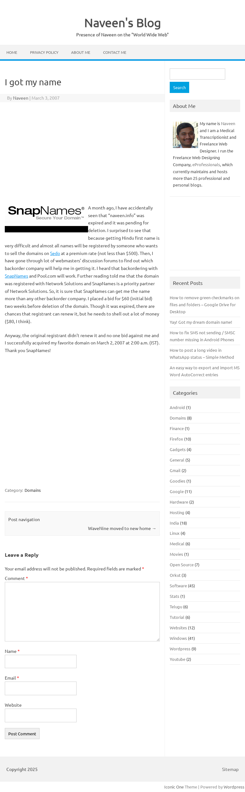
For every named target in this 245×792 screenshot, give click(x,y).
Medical (177, 543)
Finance (177, 428)
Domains (33, 490)
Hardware (179, 502)
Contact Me (114, 52)
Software (178, 585)
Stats (174, 596)
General (177, 460)
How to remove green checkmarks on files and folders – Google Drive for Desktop (204, 304)
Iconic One (174, 786)
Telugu (176, 606)
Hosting (177, 512)
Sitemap (230, 769)
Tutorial (177, 617)
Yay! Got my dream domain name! (201, 322)
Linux (175, 533)
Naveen (20, 98)
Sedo (55, 253)
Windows (178, 638)
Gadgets (178, 449)
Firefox (176, 439)
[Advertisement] (82, 153)
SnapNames (16, 276)
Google (177, 491)
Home (11, 52)
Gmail (175, 470)
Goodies (177, 481)
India (174, 523)
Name (12, 651)
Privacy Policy (44, 52)
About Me (80, 52)
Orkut (175, 575)
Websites (178, 627)
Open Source (182, 564)
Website (13, 705)
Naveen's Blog (122, 22)
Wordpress (180, 648)
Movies (176, 554)
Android (177, 407)
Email (12, 678)
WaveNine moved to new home (122, 528)
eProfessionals (206, 164)
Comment (16, 578)
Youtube (177, 659)
